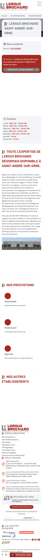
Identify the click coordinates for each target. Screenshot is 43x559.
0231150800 (16, 49)
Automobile (10, 304)
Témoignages (7, 447)
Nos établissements (10, 439)
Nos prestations (8, 437)
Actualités (6, 442)
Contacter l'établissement (20, 70)
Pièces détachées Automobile (15, 308)
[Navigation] (39, 3)
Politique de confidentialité (13, 455)
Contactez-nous (8, 450)
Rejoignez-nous (8, 445)
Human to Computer (16, 551)
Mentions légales (9, 453)
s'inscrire (28, 518)
